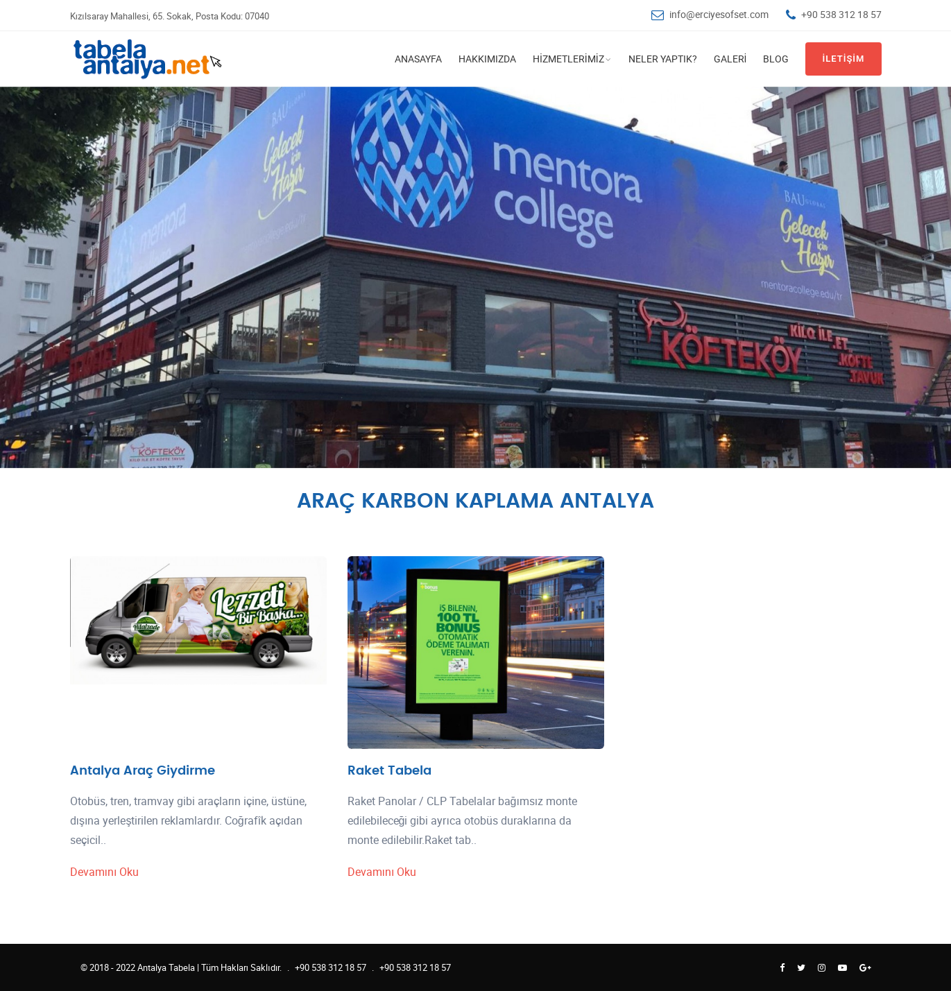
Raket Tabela (389, 770)
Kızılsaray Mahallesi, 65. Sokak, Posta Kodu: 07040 (169, 16)
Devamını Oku (104, 871)
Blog (776, 58)
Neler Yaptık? (662, 58)
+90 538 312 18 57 (841, 14)
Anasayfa (418, 58)
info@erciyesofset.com (719, 14)
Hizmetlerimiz (568, 58)
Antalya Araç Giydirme (142, 770)
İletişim (843, 58)
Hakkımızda (487, 58)
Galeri (730, 58)
